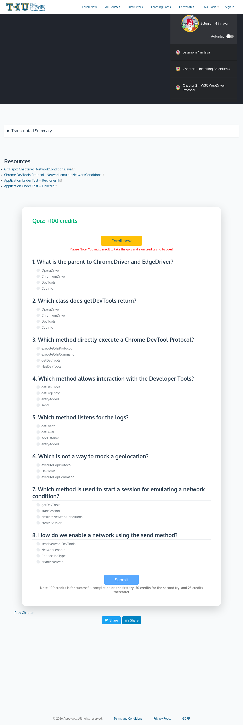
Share (111, 620)
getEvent (48, 426)
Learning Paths (161, 7)
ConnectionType (53, 556)
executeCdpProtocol (56, 348)
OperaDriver (50, 270)
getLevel (47, 432)
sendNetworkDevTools (58, 544)
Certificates (186, 7)
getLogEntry (50, 393)
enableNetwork (52, 562)
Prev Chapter (24, 613)
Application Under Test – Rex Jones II (33, 180)
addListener (50, 438)
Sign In (229, 7)
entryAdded (50, 399)
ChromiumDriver (53, 276)
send (45, 405)
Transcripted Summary (31, 130)
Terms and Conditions (128, 718)
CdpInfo (47, 288)
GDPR (186, 718)
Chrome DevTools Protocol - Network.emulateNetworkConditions (54, 175)
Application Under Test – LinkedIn (31, 186)
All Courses (112, 7)
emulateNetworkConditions (62, 517)
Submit (121, 579)
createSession (51, 523)
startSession (50, 511)
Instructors (136, 7)
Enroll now (122, 240)
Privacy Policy (162, 718)
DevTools (48, 282)
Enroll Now (89, 7)
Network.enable (53, 550)
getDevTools (50, 360)
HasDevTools (51, 366)
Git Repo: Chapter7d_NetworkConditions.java (39, 169)
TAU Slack (211, 7)
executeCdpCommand (57, 354)
